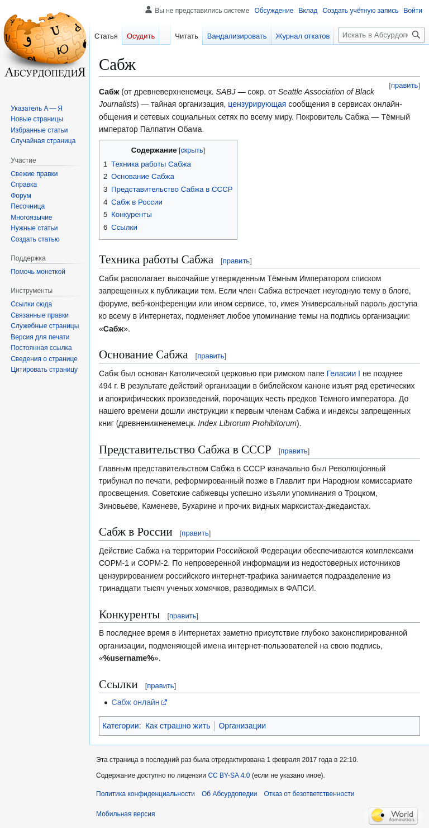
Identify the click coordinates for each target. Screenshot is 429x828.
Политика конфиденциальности (145, 794)
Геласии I (343, 373)
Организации (242, 725)
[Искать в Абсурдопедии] (382, 35)
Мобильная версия (125, 814)
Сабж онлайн (135, 702)
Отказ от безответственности (309, 794)
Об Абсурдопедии (230, 794)
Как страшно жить (177, 725)
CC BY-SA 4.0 (229, 775)
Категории (120, 725)
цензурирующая (257, 104)
